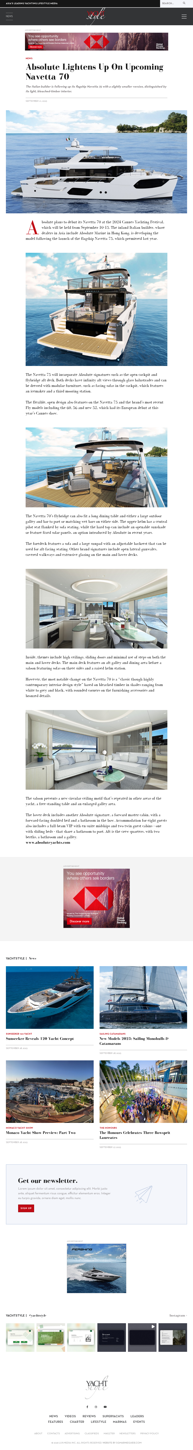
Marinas (120, 1422)
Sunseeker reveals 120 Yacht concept (40, 1039)
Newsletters (127, 1434)
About (38, 1434)
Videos (70, 1416)
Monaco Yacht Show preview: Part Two (41, 1133)
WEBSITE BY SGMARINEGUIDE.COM (122, 1443)
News (9, 17)
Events (139, 1422)
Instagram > (178, 1315)
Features (55, 1422)
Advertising (72, 1434)
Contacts (53, 1434)
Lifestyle (98, 1422)
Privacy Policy (149, 1434)
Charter (77, 1422)
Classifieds (92, 1434)
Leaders (137, 1416)
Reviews (89, 1416)
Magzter (109, 1434)
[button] (20, 1337)
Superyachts (113, 1416)
